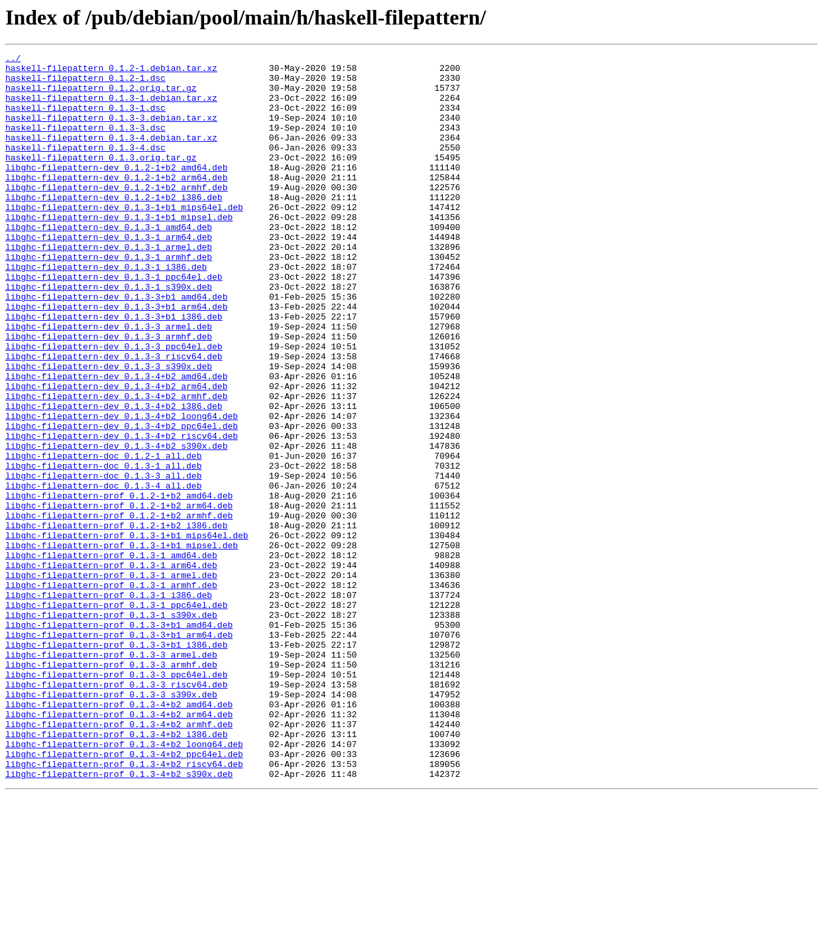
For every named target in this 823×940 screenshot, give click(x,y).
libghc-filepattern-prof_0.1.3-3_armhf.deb (111, 787)
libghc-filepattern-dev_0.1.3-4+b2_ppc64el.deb (121, 501)
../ (13, 60)
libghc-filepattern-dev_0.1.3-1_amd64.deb (108, 262)
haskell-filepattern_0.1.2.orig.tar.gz (101, 95)
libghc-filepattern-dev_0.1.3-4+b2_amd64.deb (116, 441)
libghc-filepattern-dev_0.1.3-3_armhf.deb (108, 394)
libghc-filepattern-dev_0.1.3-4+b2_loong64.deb (121, 489)
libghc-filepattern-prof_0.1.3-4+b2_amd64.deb (119, 835)
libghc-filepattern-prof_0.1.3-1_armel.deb (111, 680)
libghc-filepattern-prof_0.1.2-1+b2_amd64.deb (119, 585)
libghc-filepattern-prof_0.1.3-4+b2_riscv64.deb (124, 907)
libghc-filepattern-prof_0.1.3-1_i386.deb (108, 704)
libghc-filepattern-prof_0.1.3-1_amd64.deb (111, 656)
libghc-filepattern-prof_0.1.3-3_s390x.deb (111, 823)
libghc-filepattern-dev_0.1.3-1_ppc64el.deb (114, 322)
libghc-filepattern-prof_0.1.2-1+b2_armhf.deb (119, 609)
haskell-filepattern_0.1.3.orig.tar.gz (101, 179)
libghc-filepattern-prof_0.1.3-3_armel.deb (111, 776)
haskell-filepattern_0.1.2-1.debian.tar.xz (111, 72)
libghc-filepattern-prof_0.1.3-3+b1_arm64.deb (119, 752)
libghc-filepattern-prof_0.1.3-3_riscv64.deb (116, 811)
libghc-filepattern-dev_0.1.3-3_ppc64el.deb (114, 406)
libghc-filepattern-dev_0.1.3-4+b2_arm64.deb (116, 453)
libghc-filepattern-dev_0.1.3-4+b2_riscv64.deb (121, 513)
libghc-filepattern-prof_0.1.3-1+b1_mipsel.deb (121, 644)
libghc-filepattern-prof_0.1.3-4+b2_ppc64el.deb (124, 895)
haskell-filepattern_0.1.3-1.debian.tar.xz (111, 107)
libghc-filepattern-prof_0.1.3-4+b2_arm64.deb (119, 847)
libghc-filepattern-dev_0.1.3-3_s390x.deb (108, 430)
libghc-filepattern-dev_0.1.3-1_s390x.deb (108, 334)
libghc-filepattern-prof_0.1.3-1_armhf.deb (111, 692)
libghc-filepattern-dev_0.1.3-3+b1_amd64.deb (116, 346)
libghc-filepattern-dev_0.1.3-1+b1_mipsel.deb (119, 251)
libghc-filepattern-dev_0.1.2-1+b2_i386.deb (114, 227)
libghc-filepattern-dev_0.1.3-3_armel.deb (108, 382)
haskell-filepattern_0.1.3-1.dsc (85, 119)
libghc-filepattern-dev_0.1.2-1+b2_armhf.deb (116, 215)
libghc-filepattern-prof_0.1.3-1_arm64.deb (111, 668)
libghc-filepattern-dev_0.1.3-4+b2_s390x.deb (116, 525)
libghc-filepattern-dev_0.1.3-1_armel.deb (108, 286)
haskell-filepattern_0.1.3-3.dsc (85, 143)
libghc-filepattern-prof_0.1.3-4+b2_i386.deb (116, 871)
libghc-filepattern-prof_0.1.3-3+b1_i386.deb (116, 764)
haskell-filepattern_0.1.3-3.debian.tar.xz (111, 131)
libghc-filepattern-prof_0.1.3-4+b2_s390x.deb (119, 919)
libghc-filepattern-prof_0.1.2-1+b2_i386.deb (116, 620)
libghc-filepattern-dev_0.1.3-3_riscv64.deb (114, 418)
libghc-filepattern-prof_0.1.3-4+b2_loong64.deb (124, 883)
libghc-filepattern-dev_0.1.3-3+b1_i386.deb (114, 370)
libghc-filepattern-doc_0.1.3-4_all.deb (103, 573)
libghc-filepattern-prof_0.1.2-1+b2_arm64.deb (119, 597)
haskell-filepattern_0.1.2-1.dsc (85, 83)
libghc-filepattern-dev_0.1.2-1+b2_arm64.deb (116, 203)
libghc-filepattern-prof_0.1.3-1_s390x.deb (111, 728)
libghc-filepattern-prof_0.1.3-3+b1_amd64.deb (119, 740)
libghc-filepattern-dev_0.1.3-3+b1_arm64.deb (116, 358)
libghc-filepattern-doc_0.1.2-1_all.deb (103, 537)
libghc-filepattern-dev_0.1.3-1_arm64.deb (108, 274)
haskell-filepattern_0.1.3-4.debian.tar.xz (111, 155)
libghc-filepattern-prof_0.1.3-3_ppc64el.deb (116, 799)
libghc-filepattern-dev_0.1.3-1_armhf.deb (108, 298)
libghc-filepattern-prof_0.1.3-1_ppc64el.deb (116, 716)
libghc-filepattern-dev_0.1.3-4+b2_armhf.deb (116, 465)
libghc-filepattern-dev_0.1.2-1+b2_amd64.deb (116, 191)
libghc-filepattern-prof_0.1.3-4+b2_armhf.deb (119, 859)
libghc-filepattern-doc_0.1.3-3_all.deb (103, 561)
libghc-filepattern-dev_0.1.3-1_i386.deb (106, 310)
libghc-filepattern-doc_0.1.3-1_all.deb (103, 549)
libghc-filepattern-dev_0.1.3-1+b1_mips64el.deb (124, 239)
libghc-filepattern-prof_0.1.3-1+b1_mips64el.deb (126, 632)
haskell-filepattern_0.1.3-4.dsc (85, 167)
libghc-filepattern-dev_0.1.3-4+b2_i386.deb (114, 477)
